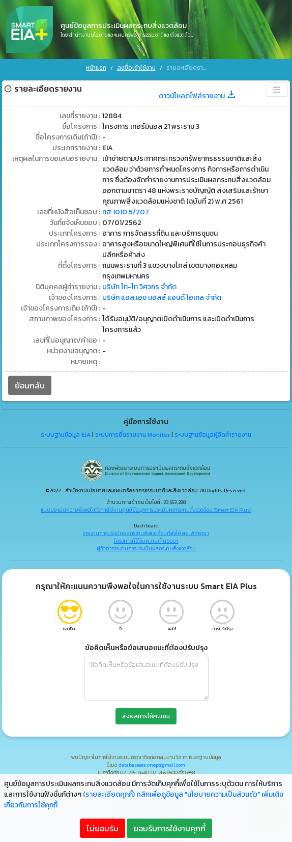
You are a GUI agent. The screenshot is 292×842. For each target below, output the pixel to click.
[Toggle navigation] (277, 85)
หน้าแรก (96, 67)
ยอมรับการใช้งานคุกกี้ (169, 828)
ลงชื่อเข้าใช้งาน (136, 67)
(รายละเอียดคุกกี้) (109, 794)
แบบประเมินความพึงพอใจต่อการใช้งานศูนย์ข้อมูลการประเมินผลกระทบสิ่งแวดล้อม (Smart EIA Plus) (146, 505)
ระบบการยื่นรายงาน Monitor (132, 430)
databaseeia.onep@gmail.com (152, 760)
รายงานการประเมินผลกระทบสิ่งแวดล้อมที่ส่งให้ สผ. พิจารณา (146, 528)
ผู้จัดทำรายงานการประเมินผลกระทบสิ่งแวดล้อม (146, 544)
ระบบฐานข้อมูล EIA (66, 430)
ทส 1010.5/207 (125, 207)
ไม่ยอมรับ (102, 828)
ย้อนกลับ (30, 381)
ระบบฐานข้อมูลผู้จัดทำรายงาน (212, 430)
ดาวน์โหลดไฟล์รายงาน (198, 91)
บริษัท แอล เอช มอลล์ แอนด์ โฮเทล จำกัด (161, 293)
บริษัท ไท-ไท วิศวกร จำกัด (139, 282)
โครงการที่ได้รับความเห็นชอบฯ (146, 536)
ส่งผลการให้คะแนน (146, 711)
